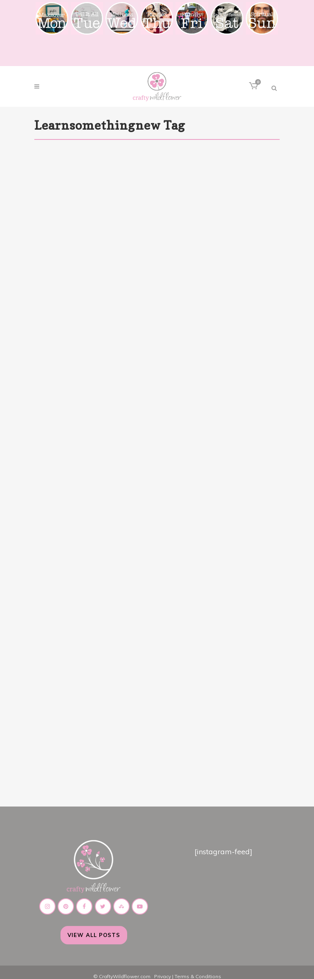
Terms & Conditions (198, 968)
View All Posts (93, 927)
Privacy (162, 968)
